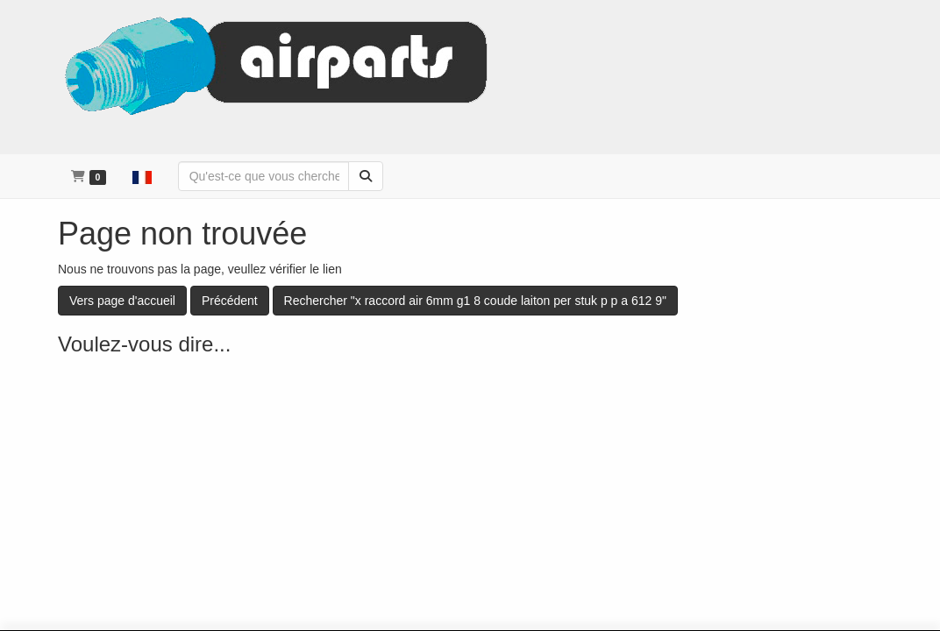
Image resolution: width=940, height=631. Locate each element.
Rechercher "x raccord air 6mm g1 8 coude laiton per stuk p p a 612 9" (475, 301)
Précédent (230, 301)
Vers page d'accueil (122, 301)
